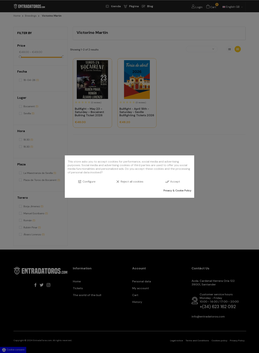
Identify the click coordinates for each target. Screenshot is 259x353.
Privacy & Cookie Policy (177, 190)
